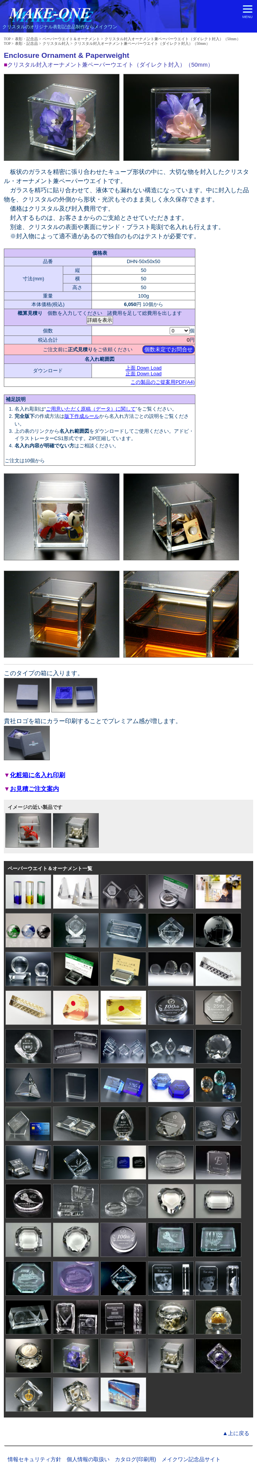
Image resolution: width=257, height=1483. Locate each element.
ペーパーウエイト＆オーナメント (71, 39)
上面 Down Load (144, 368)
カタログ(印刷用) (135, 1459)
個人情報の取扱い (88, 1459)
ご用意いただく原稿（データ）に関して (91, 409)
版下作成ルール (81, 416)
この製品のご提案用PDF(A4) (163, 382)
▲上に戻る (236, 1433)
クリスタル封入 (56, 43)
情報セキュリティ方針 (34, 1459)
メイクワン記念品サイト (191, 1459)
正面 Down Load (144, 373)
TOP (7, 39)
